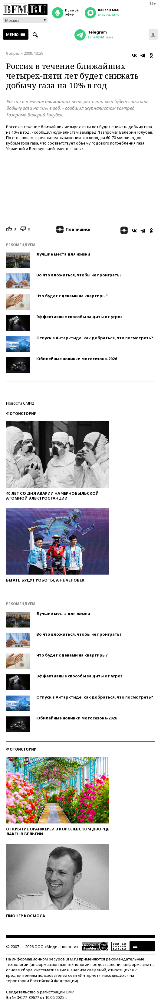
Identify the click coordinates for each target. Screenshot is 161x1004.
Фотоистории (21, 413)
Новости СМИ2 (20, 403)
